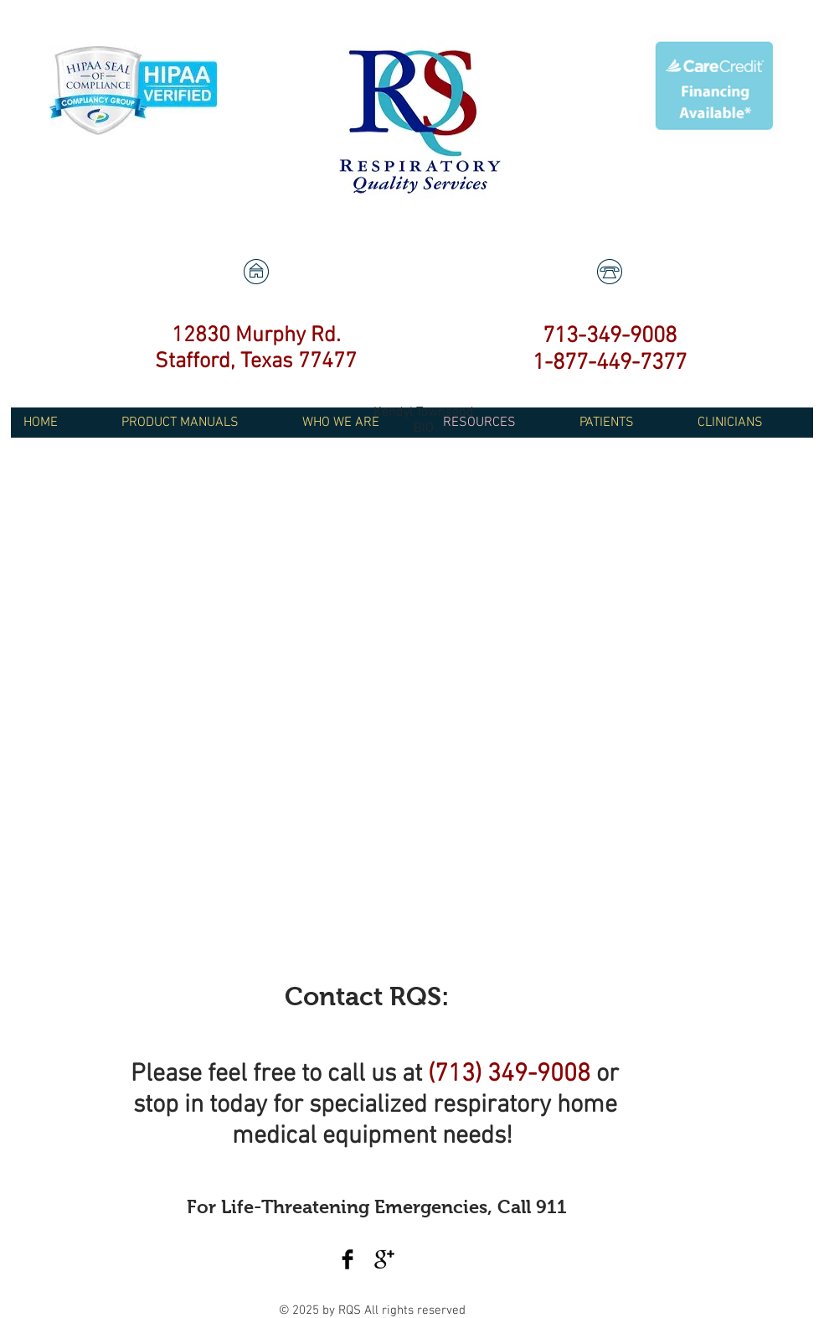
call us (361, 1074)
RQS (351, 1310)
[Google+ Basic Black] (384, 1259)
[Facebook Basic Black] (347, 1259)
